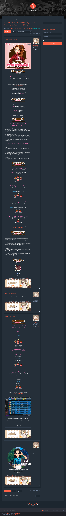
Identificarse (45, 29)
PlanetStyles (17, 513)
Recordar (46, 40)
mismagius (12, 28)
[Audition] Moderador (36, 28)
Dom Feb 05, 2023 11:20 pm (11, 293)
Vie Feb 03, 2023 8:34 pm (11, 39)
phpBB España (15, 514)
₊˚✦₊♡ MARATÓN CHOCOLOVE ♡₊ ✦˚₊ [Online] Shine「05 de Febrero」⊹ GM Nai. (20, 24)
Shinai (13, 278)
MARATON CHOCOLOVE (18, 85)
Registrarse (52, 29)
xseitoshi (16, 28)
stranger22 (35, 45)
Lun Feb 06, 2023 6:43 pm (11, 316)
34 (38, 49)
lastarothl (21, 28)
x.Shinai (26, 278)
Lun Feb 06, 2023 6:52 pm (11, 444)
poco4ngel (25, 28)
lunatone (30, 28)
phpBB (7, 513)
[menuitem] (13, 2)
